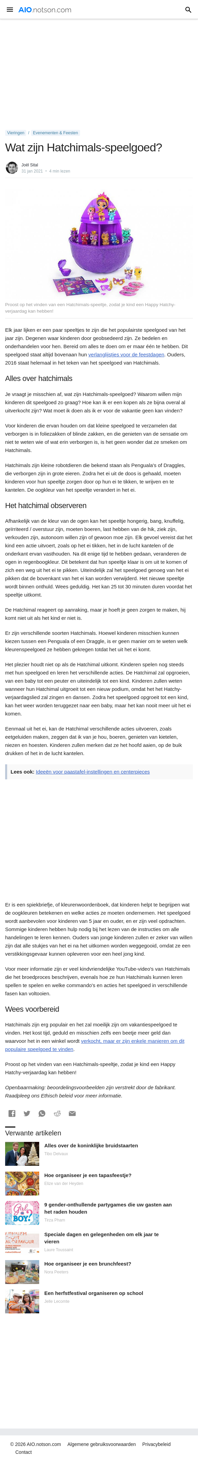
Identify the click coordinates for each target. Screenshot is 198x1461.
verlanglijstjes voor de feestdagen (126, 354)
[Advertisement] (99, 74)
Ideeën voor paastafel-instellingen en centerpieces (93, 772)
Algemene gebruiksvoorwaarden (101, 1444)
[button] (12, 1113)
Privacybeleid (156, 1444)
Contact (23, 1452)
